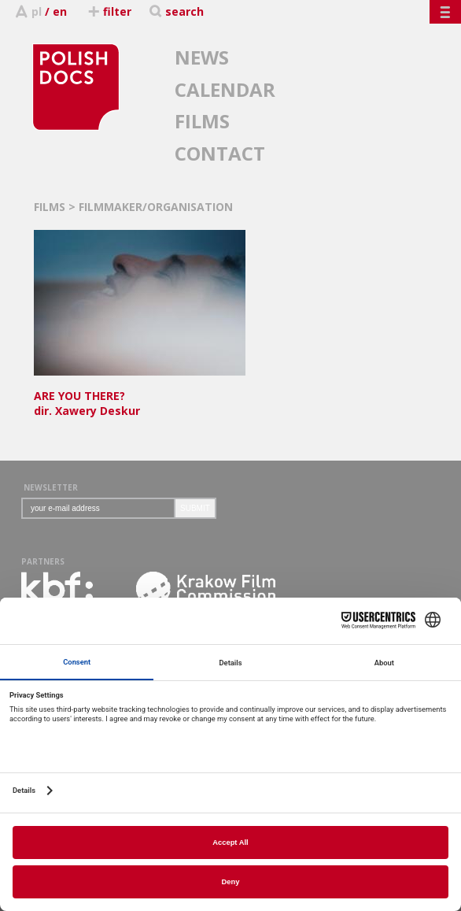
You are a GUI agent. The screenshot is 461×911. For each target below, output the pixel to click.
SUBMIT (195, 508)
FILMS (202, 121)
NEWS (202, 57)
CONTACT (220, 153)
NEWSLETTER (51, 487)
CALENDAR (225, 89)
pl (36, 11)
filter (109, 11)
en (60, 11)
